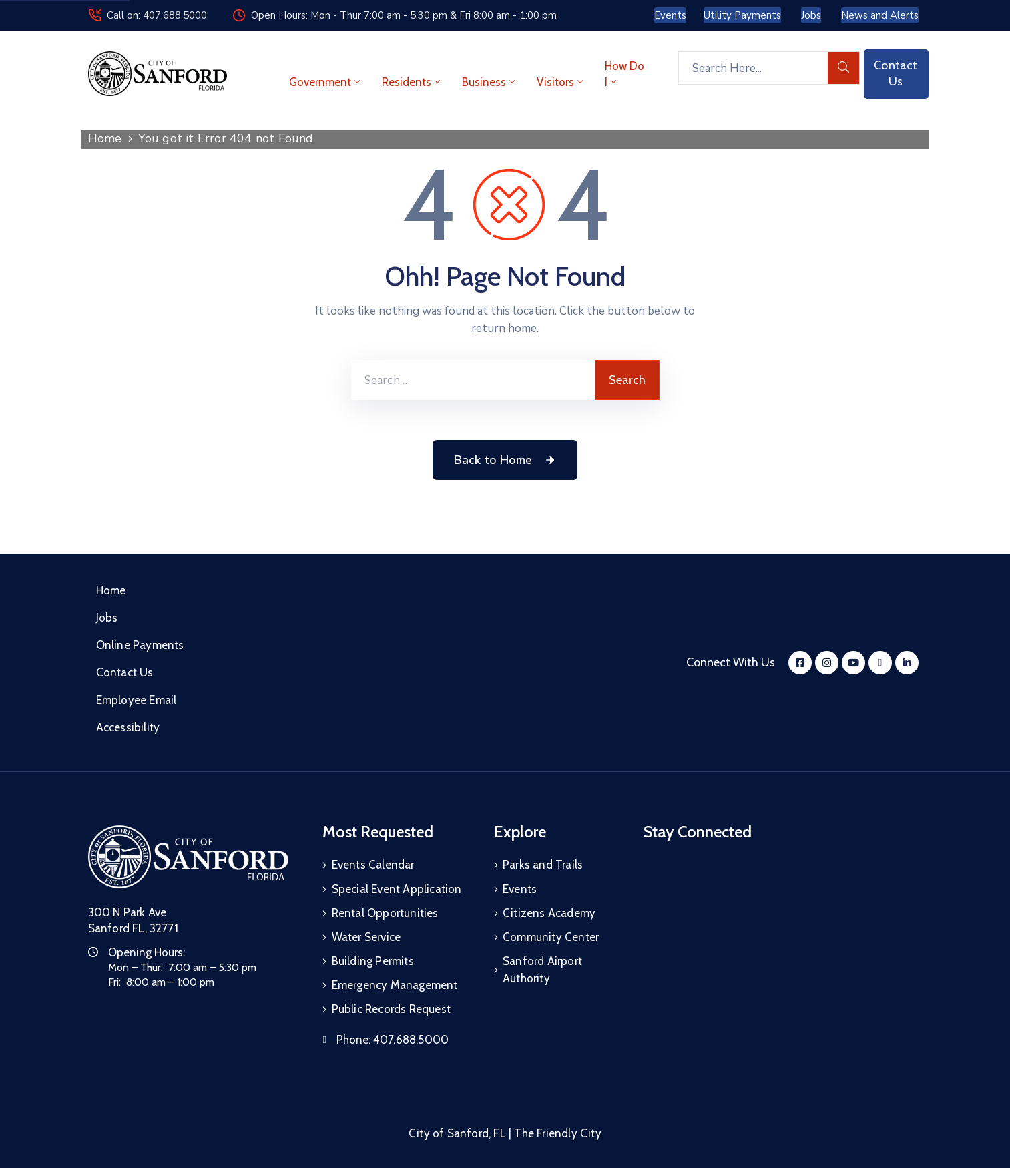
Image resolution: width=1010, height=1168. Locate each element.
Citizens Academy (549, 913)
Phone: (392, 1039)
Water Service (366, 937)
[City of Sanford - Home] (157, 73)
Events (520, 889)
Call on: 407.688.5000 (157, 15)
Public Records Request (391, 1009)
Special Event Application (397, 889)
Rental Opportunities (385, 913)
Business (489, 82)
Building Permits (373, 961)
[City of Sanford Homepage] (188, 856)
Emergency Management (395, 985)
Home (105, 138)
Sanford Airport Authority (542, 969)
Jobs (107, 617)
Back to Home (505, 460)
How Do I (624, 74)
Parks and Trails (543, 864)
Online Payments (140, 645)
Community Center (551, 937)
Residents (412, 82)
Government (325, 82)
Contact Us (125, 672)
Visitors (561, 82)
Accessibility (128, 727)
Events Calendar (373, 864)
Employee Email (136, 700)
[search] (844, 68)
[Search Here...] (753, 68)
